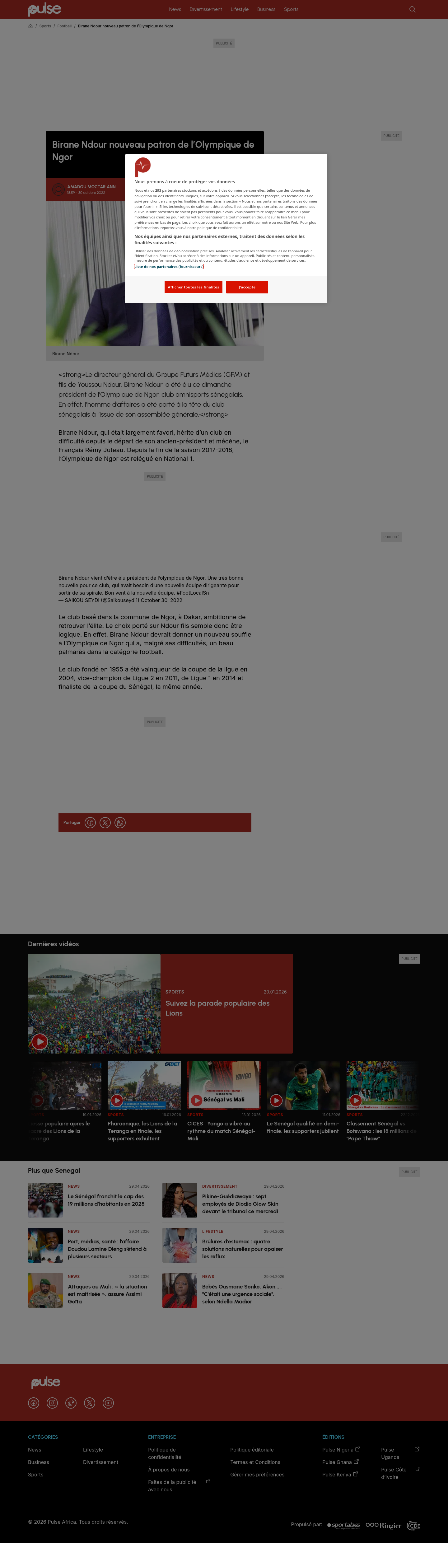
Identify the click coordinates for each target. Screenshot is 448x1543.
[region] (226, 228)
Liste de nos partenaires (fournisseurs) (168, 266)
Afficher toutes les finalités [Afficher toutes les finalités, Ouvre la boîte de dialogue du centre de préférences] (193, 287)
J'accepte (247, 287)
